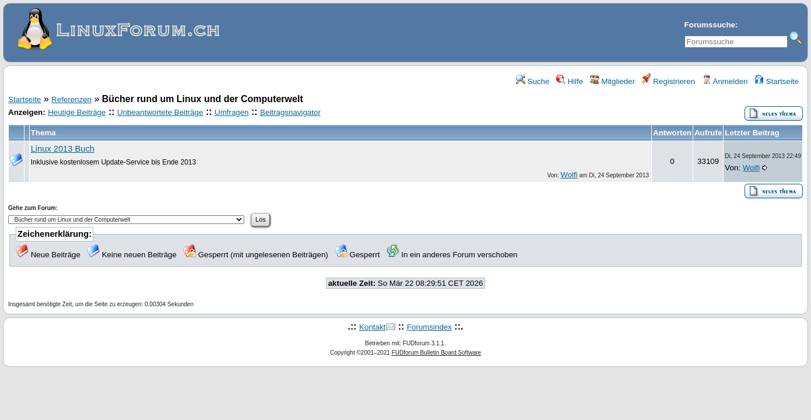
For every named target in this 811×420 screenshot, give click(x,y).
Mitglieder (612, 81)
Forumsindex (429, 327)
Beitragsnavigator (290, 112)
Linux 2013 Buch (62, 148)
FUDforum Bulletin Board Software (436, 352)
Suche (533, 81)
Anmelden (725, 81)
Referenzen (71, 99)
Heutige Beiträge (77, 112)
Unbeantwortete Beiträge (160, 112)
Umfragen (232, 112)
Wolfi (568, 174)
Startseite (776, 81)
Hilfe (569, 81)
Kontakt (372, 327)
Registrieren (669, 81)
